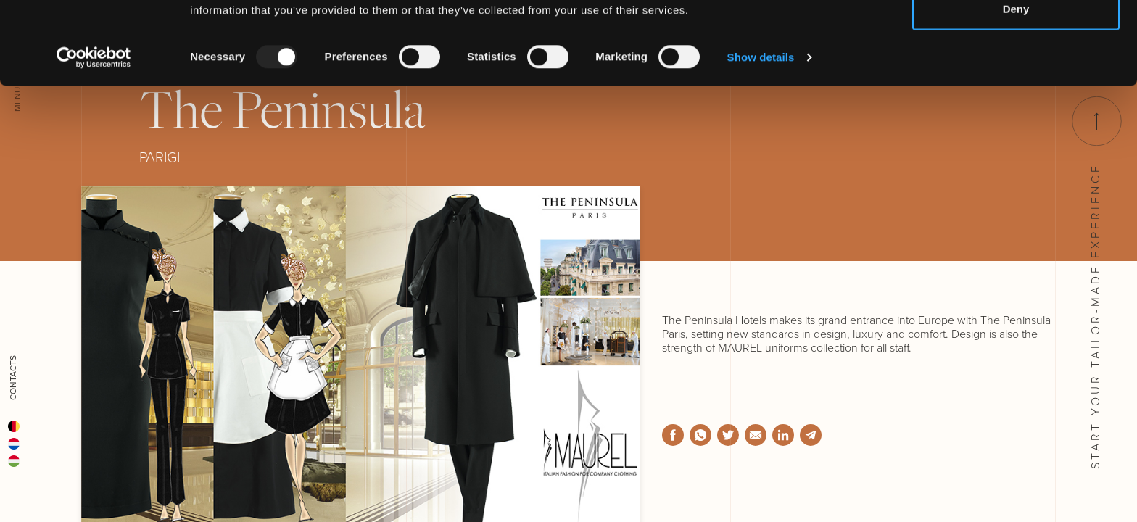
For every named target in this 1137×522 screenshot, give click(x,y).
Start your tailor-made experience (1095, 282)
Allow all (1016, 38)
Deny (1016, 86)
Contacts (13, 377)
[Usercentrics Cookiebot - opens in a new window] (93, 135)
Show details (761, 134)
